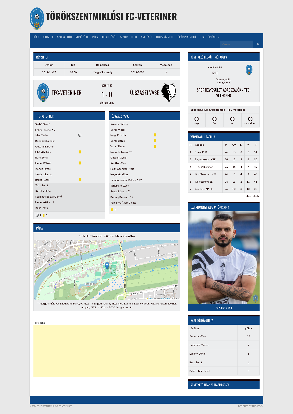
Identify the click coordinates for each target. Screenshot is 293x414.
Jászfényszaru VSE (206, 174)
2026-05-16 (215, 66)
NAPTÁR (124, 37)
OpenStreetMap (166, 298)
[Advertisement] (106, 351)
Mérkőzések (82, 37)
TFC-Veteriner (204, 166)
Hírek (36, 37)
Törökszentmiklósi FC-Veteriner (111, 16)
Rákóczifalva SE (204, 181)
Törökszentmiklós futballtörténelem (197, 37)
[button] (107, 266)
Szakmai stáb (64, 37)
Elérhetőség (109, 37)
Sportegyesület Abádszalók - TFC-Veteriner (224, 92)
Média (95, 37)
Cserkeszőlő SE (204, 188)
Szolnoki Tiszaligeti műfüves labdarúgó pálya (107, 236)
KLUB (134, 37)
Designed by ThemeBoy (250, 406)
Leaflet (150, 298)
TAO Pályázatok (164, 37)
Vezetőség (146, 37)
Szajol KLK (201, 152)
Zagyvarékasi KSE (205, 159)
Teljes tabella (252, 196)
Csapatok (48, 37)
